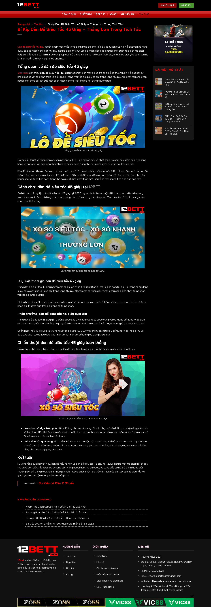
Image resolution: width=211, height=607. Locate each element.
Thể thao (86, 14)
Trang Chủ (69, 14)
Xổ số (113, 14)
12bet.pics (23, 72)
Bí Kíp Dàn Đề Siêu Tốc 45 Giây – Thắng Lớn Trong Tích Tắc (176, 119)
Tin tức (144, 14)
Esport (101, 14)
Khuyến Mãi (128, 14)
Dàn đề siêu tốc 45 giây (30, 46)
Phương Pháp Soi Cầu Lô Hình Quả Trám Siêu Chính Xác (56, 512)
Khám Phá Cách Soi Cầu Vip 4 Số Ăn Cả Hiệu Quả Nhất (56, 506)
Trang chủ (23, 24)
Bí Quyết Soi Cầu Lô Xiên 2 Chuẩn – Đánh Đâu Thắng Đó (57, 517)
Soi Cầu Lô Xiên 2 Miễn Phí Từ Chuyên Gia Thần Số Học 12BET (60, 523)
